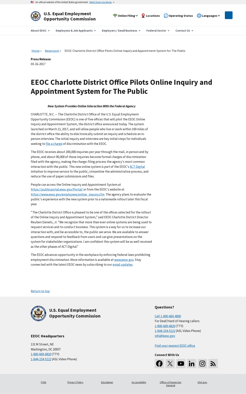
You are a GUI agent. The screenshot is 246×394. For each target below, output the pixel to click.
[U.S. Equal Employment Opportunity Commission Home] (68, 16)
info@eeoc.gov (165, 336)
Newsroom (52, 51)
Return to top (40, 291)
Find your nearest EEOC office (175, 346)
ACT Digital (137, 167)
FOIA (43, 382)
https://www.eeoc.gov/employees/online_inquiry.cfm (67, 194)
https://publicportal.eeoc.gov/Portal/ (57, 189)
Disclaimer (107, 382)
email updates (123, 264)
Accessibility (139, 382)
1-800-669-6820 (41, 354)
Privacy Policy (75, 382)
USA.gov (202, 382)
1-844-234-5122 (41, 359)
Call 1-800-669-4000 (168, 316)
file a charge (54, 144)
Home (36, 51)
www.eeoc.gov (124, 260)
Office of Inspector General (170, 384)
